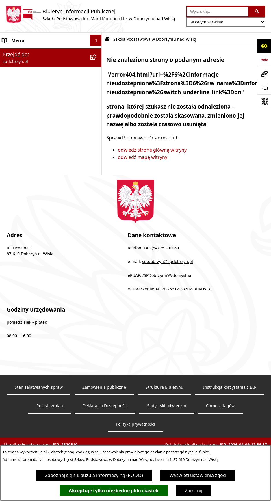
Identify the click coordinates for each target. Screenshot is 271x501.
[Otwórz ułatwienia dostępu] (264, 46)
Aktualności (15, 158)
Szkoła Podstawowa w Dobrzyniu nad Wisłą (43, 55)
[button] (97, 52)
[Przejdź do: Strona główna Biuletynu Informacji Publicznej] (107, 39)
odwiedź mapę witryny (142, 157)
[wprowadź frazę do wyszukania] (217, 11)
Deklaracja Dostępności (105, 438)
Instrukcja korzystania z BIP (229, 420)
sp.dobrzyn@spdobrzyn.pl (167, 294)
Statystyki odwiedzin (166, 438)
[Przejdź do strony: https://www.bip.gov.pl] (264, 60)
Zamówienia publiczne (104, 420)
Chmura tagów (220, 438)
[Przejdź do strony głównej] (90, 15)
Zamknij (193, 490)
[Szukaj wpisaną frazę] (257, 11)
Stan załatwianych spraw (39, 420)
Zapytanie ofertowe (23, 147)
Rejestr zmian (49, 438)
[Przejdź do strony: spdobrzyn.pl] (264, 74)
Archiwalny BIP (18, 181)
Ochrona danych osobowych (33, 170)
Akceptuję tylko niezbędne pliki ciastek (114, 490)
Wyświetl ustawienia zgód (198, 475)
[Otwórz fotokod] (264, 101)
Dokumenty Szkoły (22, 135)
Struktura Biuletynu (164, 420)
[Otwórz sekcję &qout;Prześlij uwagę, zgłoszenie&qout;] (264, 87)
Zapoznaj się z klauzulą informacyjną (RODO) (94, 475)
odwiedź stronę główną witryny (152, 150)
